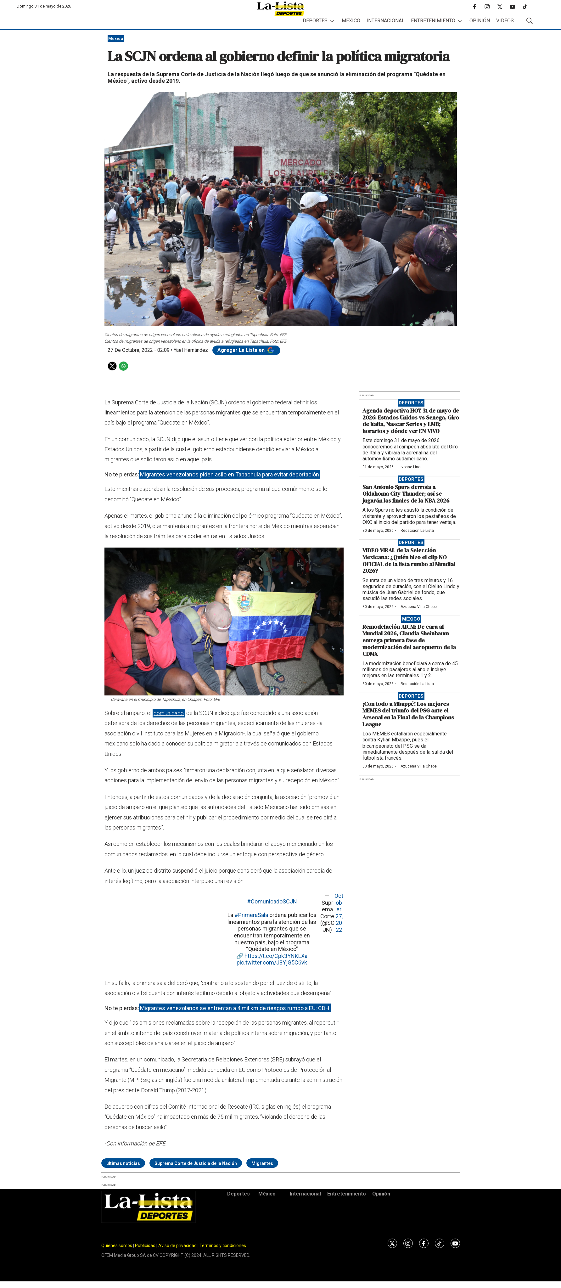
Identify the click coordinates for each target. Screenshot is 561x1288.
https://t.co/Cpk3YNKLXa (275, 956)
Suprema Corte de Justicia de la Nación (195, 1163)
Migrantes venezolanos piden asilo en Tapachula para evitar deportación (229, 474)
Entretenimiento (433, 21)
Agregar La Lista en (246, 350)
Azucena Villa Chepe (419, 607)
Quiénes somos (116, 1245)
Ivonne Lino (410, 467)
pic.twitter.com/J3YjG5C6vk (272, 962)
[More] (332, 21)
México (351, 21)
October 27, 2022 (338, 912)
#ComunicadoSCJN (272, 901)
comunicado (169, 713)
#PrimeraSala (251, 915)
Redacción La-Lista (417, 530)
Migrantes (262, 1163)
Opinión (479, 21)
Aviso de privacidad (177, 1245)
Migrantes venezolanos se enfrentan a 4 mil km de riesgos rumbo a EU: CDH (234, 1008)
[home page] (280, 8)
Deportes (315, 21)
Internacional (386, 21)
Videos (505, 21)
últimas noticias (123, 1163)
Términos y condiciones (222, 1245)
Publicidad (145, 1245)
